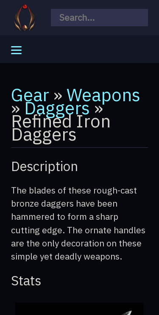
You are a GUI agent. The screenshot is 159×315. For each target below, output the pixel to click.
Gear (30, 94)
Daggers (57, 107)
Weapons (103, 94)
